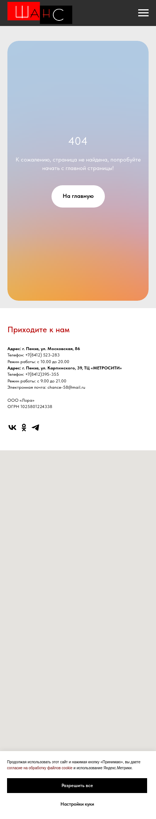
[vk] (12, 427)
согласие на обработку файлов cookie (40, 768)
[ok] (24, 427)
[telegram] (35, 427)
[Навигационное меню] (143, 13)
